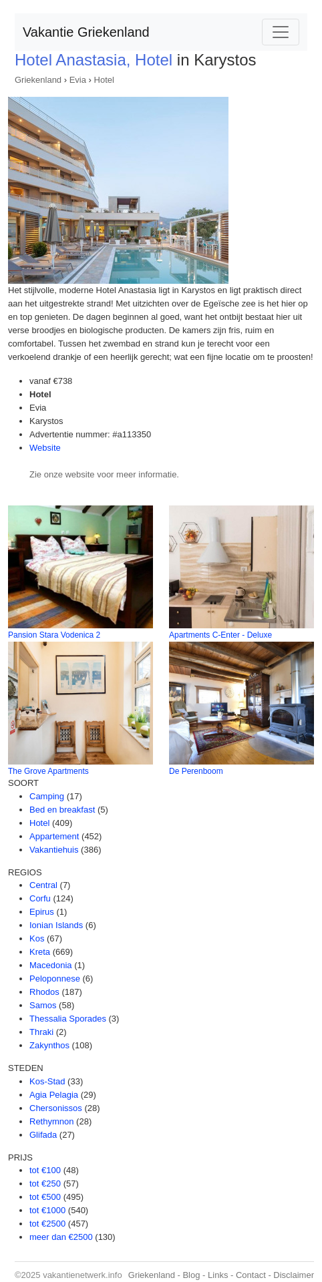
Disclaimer (293, 1275)
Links (218, 1275)
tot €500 (45, 1197)
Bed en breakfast (62, 810)
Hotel (104, 80)
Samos (42, 1005)
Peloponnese (54, 979)
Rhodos (44, 992)
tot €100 (45, 1170)
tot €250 (45, 1184)
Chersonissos (55, 1108)
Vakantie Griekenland (86, 32)
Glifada (43, 1135)
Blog (191, 1275)
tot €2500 (47, 1224)
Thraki (41, 1032)
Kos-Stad (47, 1081)
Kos (36, 938)
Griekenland (38, 80)
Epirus (41, 912)
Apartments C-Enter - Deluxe (220, 635)
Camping (46, 796)
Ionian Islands (56, 925)
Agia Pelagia (53, 1095)
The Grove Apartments (48, 771)
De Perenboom (196, 771)
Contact (251, 1275)
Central (43, 885)
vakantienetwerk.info (82, 1275)
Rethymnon (51, 1121)
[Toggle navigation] (280, 32)
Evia (77, 80)
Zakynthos (49, 1045)
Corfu (40, 898)
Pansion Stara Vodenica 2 (54, 635)
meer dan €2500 (61, 1237)
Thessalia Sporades (67, 1019)
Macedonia (50, 965)
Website (45, 448)
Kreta (39, 952)
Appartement (54, 836)
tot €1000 (47, 1210)
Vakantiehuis (53, 850)
